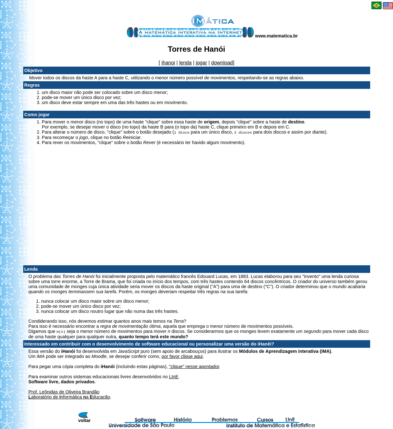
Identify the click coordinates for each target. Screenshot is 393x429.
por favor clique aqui (182, 355)
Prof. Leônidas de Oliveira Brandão (64, 391)
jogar (201, 62)
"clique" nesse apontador (194, 365)
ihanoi (168, 62)
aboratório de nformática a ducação (69, 396)
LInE (174, 376)
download (222, 62)
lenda (185, 62)
